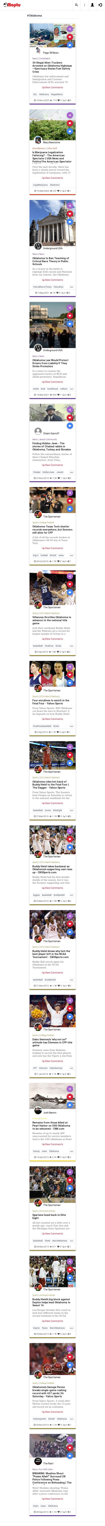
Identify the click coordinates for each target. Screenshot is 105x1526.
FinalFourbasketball (42, 726)
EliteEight (57, 810)
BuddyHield (59, 895)
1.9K (53, 901)
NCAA (58, 646)
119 (53, 100)
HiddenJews (48, 472)
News (35, 58)
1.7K (53, 561)
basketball (38, 646)
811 (53, 1246)
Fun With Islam (46, 1469)
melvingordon (39, 1419)
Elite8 (47, 1240)
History (35, 1118)
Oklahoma (44, 94)
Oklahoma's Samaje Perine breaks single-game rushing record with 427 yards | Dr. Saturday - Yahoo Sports (49, 1391)
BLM (43, 389)
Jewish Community (48, 439)
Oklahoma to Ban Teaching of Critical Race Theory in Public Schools (50, 261)
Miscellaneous (38, 148)
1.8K (52, 651)
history (36, 1151)
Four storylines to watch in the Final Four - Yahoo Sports (50, 702)
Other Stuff (52, 148)
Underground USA (52, 248)
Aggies (36, 895)
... (71, 286)
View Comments (52, 87)
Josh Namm (49, 1112)
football (44, 555)
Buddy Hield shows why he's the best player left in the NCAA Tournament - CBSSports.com (51, 954)
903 (53, 394)
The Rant (48, 1463)
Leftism (63, 389)
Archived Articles (47, 1211)
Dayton (36, 1328)
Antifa (36, 389)
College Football (47, 522)
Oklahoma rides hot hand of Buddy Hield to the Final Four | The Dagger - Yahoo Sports (50, 784)
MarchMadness (59, 1240)
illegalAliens (57, 94)
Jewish (60, 472)
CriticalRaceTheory (42, 287)
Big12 (35, 555)
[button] (76, 5)
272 (53, 190)
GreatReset (52, 389)
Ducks (48, 810)
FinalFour (49, 646)
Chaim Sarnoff (51, 433)
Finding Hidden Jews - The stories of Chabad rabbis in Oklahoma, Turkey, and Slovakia (51, 446)
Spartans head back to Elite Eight (49, 1216)
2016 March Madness (50, 613)
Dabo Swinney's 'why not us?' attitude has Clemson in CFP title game (52, 1042)
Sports (35, 522)
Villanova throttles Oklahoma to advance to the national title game (51, 620)
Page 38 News (51, 52)
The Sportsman (51, 516)
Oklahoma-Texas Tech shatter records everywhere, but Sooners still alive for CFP (52, 529)
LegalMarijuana (40, 185)
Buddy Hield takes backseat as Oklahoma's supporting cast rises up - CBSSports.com (52, 869)
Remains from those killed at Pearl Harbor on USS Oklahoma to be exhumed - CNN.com (51, 1125)
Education (58, 287)
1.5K (53, 985)
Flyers (45, 1328)
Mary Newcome (51, 142)
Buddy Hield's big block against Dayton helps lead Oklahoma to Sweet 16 (51, 1302)
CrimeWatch (44, 58)
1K (52, 292)
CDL (35, 94)
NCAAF (53, 555)
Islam (35, 1506)
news (61, 555)
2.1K (53, 1157)
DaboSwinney (56, 1068)
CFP (35, 1068)
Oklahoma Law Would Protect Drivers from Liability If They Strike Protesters (50, 363)
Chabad (36, 472)
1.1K (53, 816)
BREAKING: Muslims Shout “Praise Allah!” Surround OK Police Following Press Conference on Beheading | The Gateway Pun (52, 1479)
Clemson (43, 1068)
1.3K (53, 478)
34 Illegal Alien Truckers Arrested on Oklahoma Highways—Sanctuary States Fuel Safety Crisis (52, 67)
